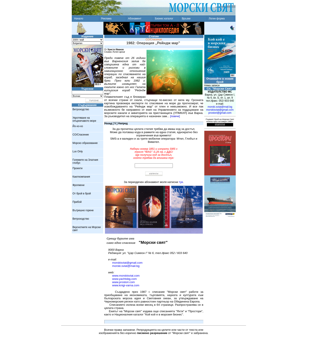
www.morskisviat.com (126, 275)
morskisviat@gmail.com (127, 262)
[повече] (175, 116)
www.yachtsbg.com (124, 278)
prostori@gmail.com (219, 112)
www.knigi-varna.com (125, 285)
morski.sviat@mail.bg (126, 266)
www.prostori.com (123, 282)
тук (181, 182)
